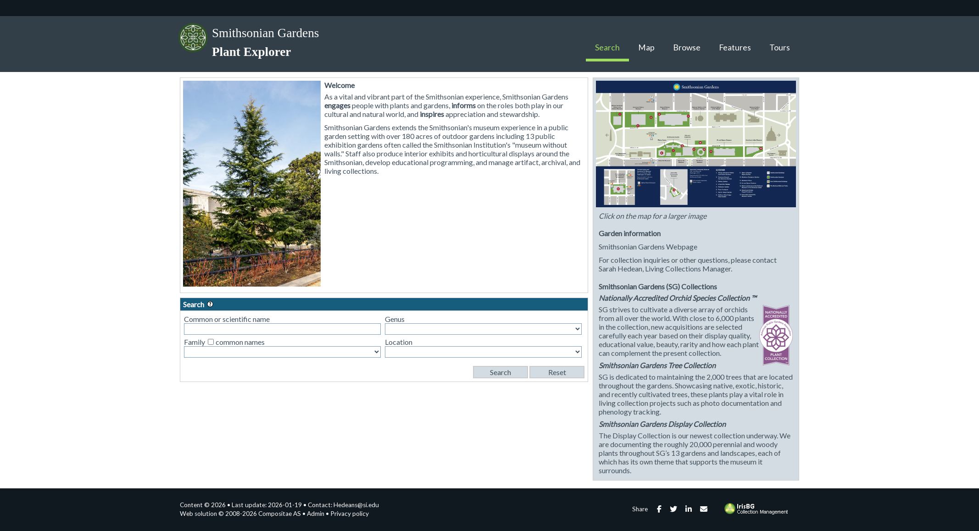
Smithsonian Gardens (265, 33)
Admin (315, 513)
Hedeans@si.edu (356, 505)
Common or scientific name (227, 319)
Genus (395, 319)
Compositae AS (279, 513)
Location (398, 341)
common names (240, 341)
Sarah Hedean (620, 268)
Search (607, 47)
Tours (779, 47)
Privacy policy (349, 513)
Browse (687, 47)
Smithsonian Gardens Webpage (648, 246)
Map (646, 47)
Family (194, 341)
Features (735, 47)
